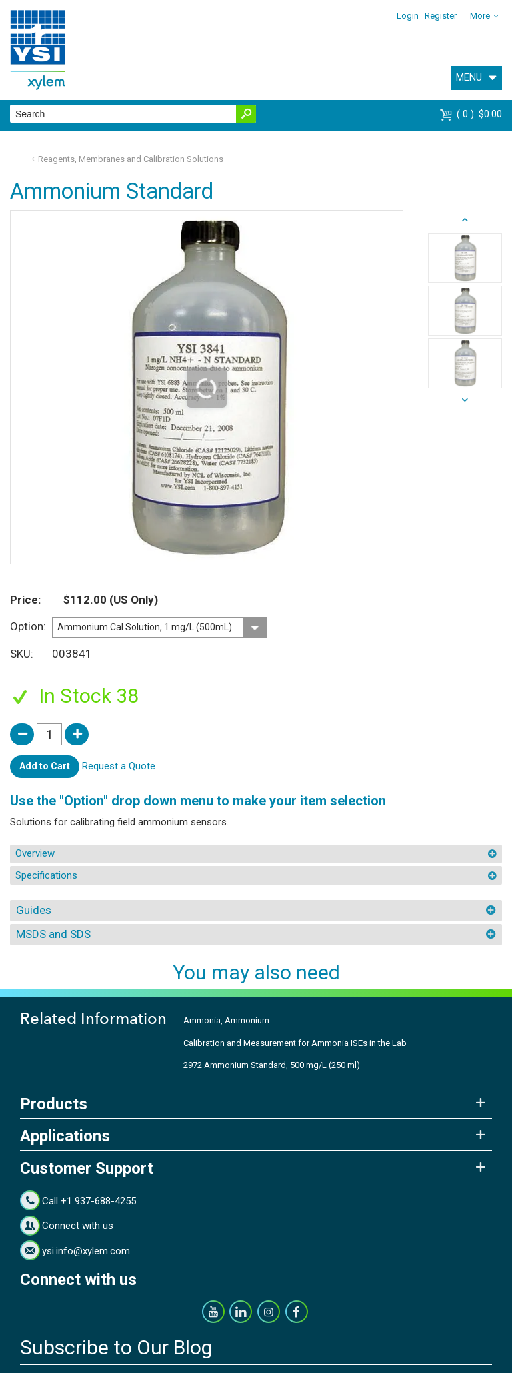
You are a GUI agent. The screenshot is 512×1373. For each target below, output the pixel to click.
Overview (35, 853)
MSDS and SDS (53, 934)
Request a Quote (118, 766)
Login (408, 16)
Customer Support (86, 1168)
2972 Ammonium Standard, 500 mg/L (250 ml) (271, 1065)
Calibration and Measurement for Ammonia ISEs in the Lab (295, 1043)
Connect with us (77, 1226)
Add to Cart (44, 766)
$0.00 (479, 114)
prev (465, 400)
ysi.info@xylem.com (86, 1251)
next (465, 220)
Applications (65, 1136)
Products (53, 1104)
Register (441, 16)
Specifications (46, 875)
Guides (33, 910)
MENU (469, 77)
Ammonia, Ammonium (226, 1020)
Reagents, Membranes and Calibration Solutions (130, 159)
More (480, 16)
